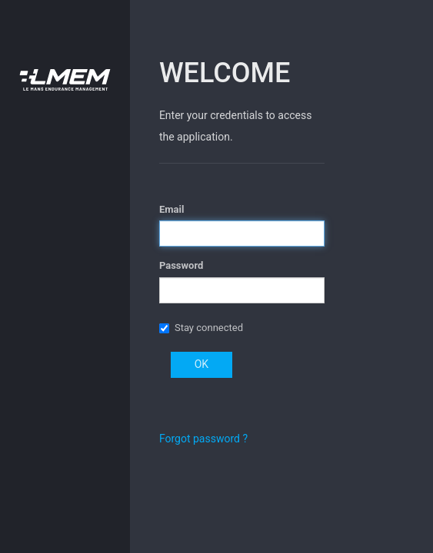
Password (181, 265)
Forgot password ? (203, 438)
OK (201, 364)
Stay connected (209, 327)
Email (171, 209)
